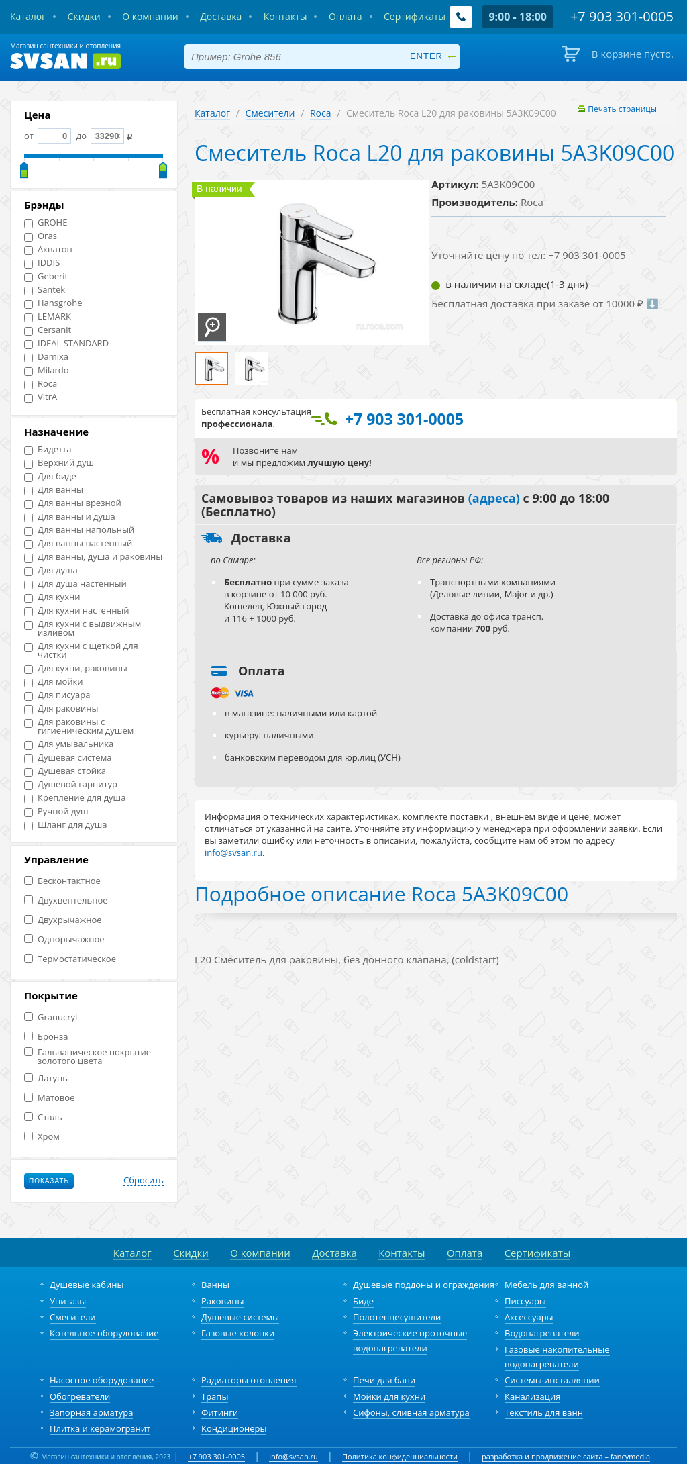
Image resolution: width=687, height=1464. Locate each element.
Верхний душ (59, 462)
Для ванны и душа (69, 516)
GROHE (45, 222)
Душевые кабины (87, 1285)
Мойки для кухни (389, 1396)
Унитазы (68, 1301)
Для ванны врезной (72, 503)
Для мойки (53, 681)
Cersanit (47, 330)
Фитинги (219, 1412)
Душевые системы (240, 1317)
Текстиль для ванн (544, 1412)
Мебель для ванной (546, 1285)
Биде (363, 1301)
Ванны (215, 1285)
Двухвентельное (66, 900)
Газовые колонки (237, 1333)
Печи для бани (384, 1380)
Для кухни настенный (76, 610)
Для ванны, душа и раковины (93, 556)
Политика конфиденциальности (400, 1456)
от (47, 136)
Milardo (46, 370)
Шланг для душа (65, 824)
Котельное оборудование (104, 1333)
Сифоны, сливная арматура (411, 1412)
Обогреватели (80, 1396)
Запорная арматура (91, 1412)
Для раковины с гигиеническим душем (79, 726)
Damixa (46, 356)
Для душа (51, 570)
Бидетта (47, 449)
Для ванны (53, 489)
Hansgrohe (53, 303)
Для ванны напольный (79, 530)
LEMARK (47, 316)
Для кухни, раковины (75, 668)
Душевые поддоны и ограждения (423, 1285)
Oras (40, 236)
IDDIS (42, 262)
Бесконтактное (62, 881)
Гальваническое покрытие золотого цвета (87, 1056)
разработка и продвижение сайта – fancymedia (566, 1456)
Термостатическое (70, 959)
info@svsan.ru (293, 1456)
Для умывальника (68, 744)
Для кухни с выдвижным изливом (82, 628)
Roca (40, 383)
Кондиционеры (233, 1428)
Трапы (214, 1396)
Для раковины (61, 708)
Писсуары (525, 1301)
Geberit (46, 276)
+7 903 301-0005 (216, 1456)
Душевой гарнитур (70, 784)
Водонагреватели (542, 1333)
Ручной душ (56, 811)
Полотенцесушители (397, 1317)
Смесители (270, 113)
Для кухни (52, 597)
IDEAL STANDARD (66, 343)
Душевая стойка (65, 771)
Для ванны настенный (78, 543)
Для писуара (57, 695)
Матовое (49, 1097)
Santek (44, 289)
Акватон (48, 249)
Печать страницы (622, 109)
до (99, 136)
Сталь (43, 1117)
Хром (42, 1136)
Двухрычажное (63, 920)
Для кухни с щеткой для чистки (81, 650)
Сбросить (143, 1180)
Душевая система (67, 757)
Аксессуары (529, 1317)
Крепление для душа (74, 797)
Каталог (212, 113)
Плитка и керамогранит (100, 1428)
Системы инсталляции (552, 1380)
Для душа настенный (75, 583)
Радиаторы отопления (249, 1380)
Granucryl (50, 1017)
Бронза (46, 1036)
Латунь (46, 1078)
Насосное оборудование (102, 1380)
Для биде (50, 476)
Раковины (222, 1301)
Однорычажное (64, 939)
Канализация (532, 1396)
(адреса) (494, 498)
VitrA (40, 397)
